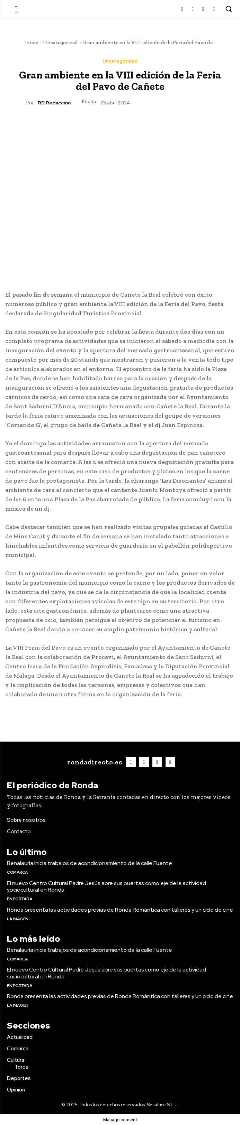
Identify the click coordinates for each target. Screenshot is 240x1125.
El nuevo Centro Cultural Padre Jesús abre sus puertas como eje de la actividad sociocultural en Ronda (106, 886)
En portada (19, 899)
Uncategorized (60, 42)
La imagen (17, 919)
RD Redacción (54, 103)
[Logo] (94, 762)
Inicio (31, 42)
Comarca (17, 872)
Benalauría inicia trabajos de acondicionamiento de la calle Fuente (89, 863)
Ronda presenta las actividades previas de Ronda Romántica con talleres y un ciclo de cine (120, 909)
